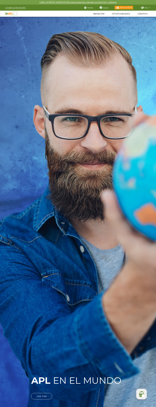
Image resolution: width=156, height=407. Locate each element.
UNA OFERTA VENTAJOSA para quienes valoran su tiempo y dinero (78, 2)
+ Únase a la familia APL (15, 7)
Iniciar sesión (126, 8)
